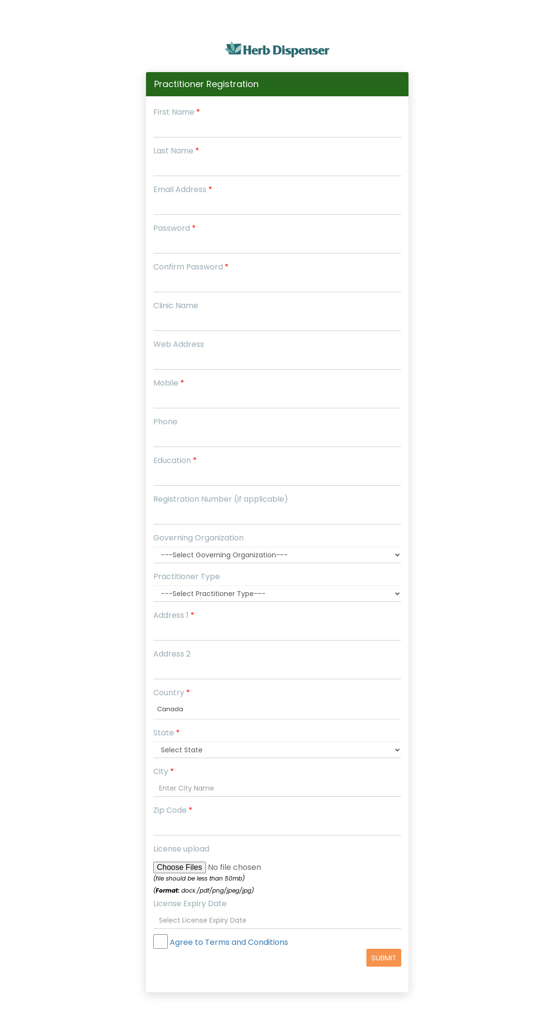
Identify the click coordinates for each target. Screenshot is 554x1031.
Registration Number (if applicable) (220, 499)
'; (277, 750)
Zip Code (172, 810)
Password (174, 228)
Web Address (178, 344)
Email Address (182, 189)
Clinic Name (175, 305)
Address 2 (171, 653)
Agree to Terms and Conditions (228, 942)
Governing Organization (198, 537)
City (163, 771)
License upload (181, 848)
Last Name (176, 150)
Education (175, 460)
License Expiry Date (190, 903)
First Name (176, 112)
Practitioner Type (186, 576)
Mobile (168, 382)
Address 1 (173, 615)
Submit (383, 958)
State (166, 732)
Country (171, 692)
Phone (165, 421)
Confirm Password (191, 266)
